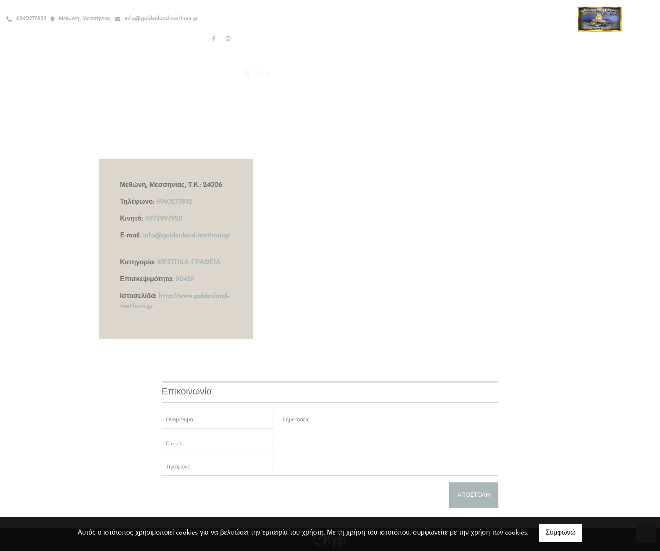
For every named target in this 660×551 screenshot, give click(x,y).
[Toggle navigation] (257, 38)
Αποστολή (474, 495)
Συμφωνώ (560, 533)
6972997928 (163, 219)
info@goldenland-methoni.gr (161, 18)
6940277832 (174, 202)
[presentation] (226, 498)
